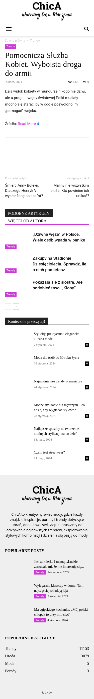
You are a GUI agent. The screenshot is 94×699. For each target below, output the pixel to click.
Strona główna (15, 40)
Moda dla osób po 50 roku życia (56, 357)
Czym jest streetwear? (49, 452)
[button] (9, 29)
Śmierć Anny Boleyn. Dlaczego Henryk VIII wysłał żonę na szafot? (24, 190)
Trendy (35, 40)
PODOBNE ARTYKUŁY (29, 213)
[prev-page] (8, 306)
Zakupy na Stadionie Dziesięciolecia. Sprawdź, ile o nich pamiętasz (59, 264)
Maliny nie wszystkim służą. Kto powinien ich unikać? (70, 190)
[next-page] (16, 306)
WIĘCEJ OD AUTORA (27, 221)
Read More (27, 123)
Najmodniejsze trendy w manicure (58, 381)
